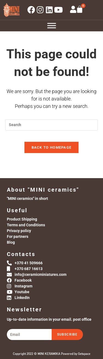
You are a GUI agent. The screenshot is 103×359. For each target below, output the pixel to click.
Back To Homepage (52, 147)
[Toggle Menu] (51, 25)
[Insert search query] (51, 124)
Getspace (84, 354)
